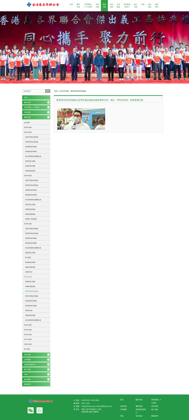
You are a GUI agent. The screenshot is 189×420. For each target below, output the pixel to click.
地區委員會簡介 (127, 5)
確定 (47, 91)
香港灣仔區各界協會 (78, 91)
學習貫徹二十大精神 (88, 5)
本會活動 (97, 5)
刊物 (142, 4)
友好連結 (149, 5)
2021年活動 (64, 91)
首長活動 (111, 5)
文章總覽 (118, 5)
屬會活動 (104, 5)
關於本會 (78, 5)
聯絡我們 (156, 5)
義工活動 (135, 5)
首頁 (71, 4)
